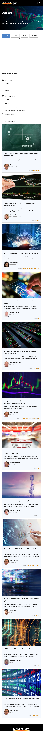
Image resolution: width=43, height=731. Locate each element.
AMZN (23, 268)
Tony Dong (13, 610)
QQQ (36, 170)
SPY (38, 418)
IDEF (38, 615)
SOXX (32, 418)
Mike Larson (14, 165)
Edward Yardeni (15, 362)
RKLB (31, 268)
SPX (36, 220)
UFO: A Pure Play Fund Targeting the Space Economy (21, 253)
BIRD (38, 170)
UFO (38, 268)
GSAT (33, 566)
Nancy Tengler (15, 510)
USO (34, 418)
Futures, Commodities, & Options (13, 107)
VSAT (36, 268)
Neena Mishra (14, 262)
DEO (38, 468)
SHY (27, 418)
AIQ (34, 170)
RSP (36, 715)
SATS (34, 268)
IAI (34, 566)
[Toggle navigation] (39, 3)
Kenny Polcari (14, 312)
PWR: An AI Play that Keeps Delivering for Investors (20, 501)
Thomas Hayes (15, 462)
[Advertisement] (21, 54)
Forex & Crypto (8, 103)
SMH (29, 418)
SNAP (37, 566)
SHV (25, 418)
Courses (7, 90)
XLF (36, 418)
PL (29, 268)
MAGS (34, 368)
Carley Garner (15, 215)
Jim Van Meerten (16, 660)
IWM (34, 715)
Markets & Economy (10, 114)
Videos (6, 87)
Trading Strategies (10, 121)
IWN (20, 418)
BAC (30, 566)
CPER (38, 220)
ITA (36, 615)
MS (38, 566)
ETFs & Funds (8, 99)
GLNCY (38, 666)
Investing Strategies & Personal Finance (15, 110)
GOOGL (26, 268)
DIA (32, 715)
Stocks (6, 118)
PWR (38, 515)
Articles (7, 83)
